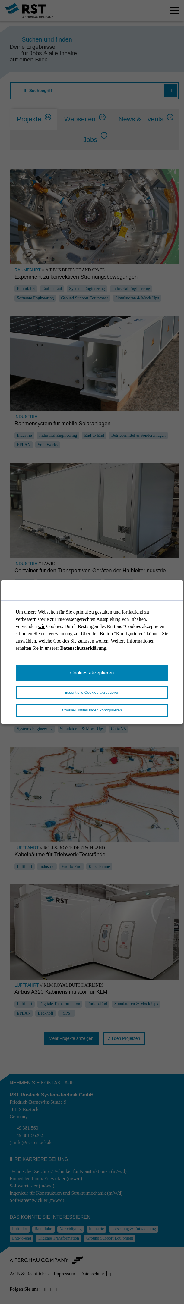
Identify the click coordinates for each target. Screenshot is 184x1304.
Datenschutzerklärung (83, 648)
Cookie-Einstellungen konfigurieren (92, 710)
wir (41, 626)
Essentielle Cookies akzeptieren (92, 692)
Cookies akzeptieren (92, 672)
